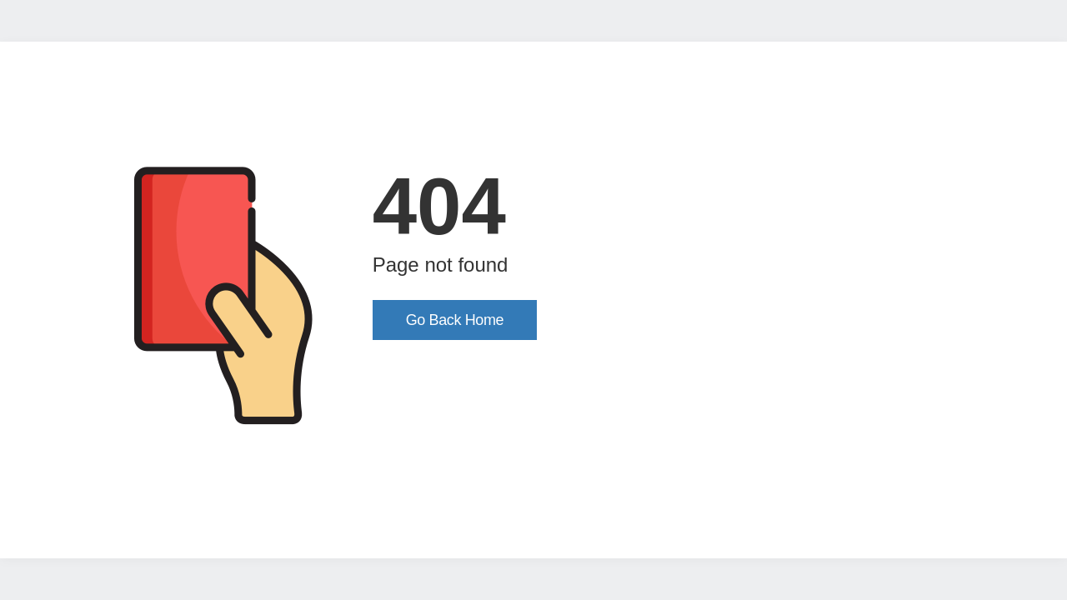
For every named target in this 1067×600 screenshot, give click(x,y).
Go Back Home (455, 320)
